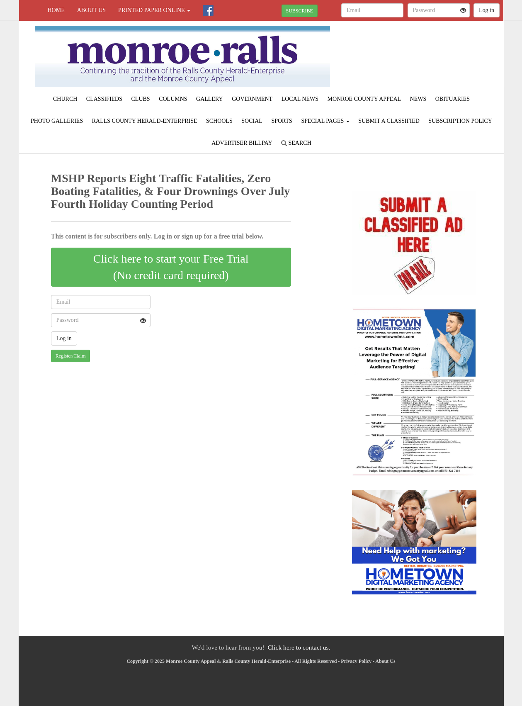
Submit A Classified (389, 121)
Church (65, 99)
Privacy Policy (356, 661)
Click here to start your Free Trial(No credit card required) (171, 267)
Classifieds (104, 99)
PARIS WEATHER (427, 50)
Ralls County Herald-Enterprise (144, 121)
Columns (173, 99)
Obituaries (452, 99)
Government (252, 99)
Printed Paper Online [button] (154, 10)
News (418, 99)
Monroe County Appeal (364, 99)
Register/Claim (71, 356)
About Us (91, 10)
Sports (281, 121)
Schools (219, 121)
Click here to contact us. (298, 647)
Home (56, 10)
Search (296, 143)
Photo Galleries (57, 121)
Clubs (140, 99)
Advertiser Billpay (241, 143)
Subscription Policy (460, 121)
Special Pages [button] (325, 121)
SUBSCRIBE (299, 11)
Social (251, 121)
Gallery (209, 99)
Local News (300, 99)
